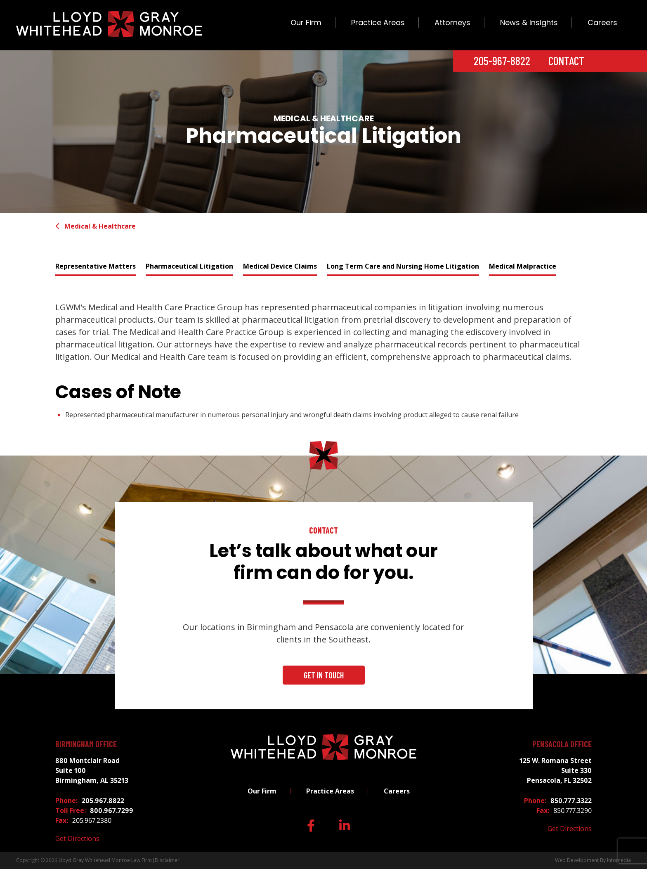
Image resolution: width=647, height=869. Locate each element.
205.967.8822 (103, 800)
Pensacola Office (562, 744)
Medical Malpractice (522, 266)
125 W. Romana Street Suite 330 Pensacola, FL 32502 (555, 770)
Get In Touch (324, 675)
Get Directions (77, 838)
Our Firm (305, 22)
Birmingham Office (86, 744)
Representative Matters (95, 266)
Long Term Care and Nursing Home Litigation (403, 266)
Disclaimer (167, 860)
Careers (602, 22)
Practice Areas (378, 22)
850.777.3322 (571, 800)
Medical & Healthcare (95, 226)
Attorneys (452, 22)
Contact (566, 61)
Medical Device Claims (280, 266)
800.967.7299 (111, 810)
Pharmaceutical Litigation (189, 266)
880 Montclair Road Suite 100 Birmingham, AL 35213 (91, 770)
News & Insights (529, 22)
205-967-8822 (502, 61)
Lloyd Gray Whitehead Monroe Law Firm (105, 860)
